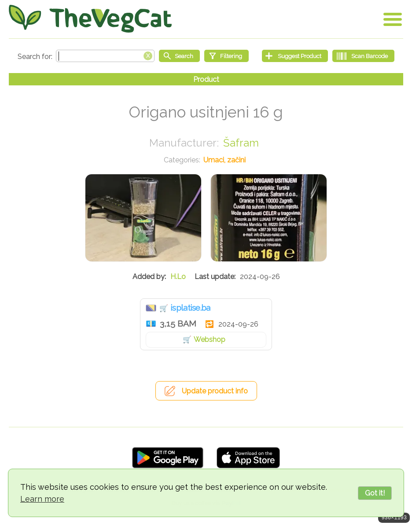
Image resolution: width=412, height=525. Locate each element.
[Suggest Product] (295, 56)
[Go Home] (90, 18)
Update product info (215, 391)
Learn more (42, 498)
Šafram (241, 142)
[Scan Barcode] (363, 56)
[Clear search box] (147, 55)
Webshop (209, 339)
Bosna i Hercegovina (151, 308)
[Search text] (105, 56)
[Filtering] (226, 56)
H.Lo (178, 276)
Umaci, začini (224, 160)
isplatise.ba (190, 307)
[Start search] (179, 56)
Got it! (375, 493)
